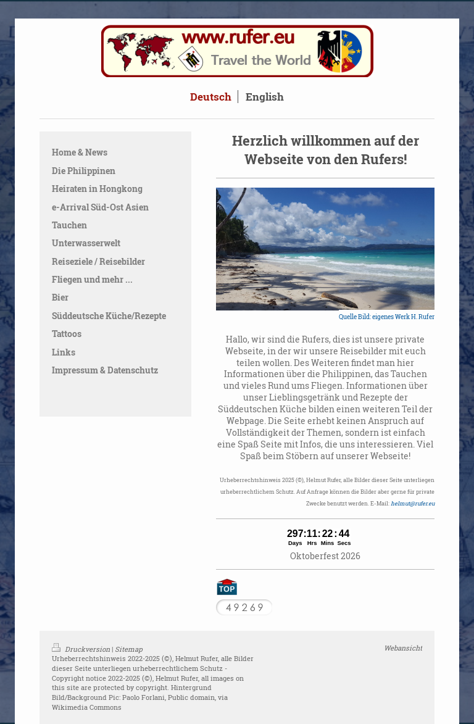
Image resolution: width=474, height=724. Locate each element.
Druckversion (82, 649)
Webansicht (403, 647)
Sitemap (129, 649)
